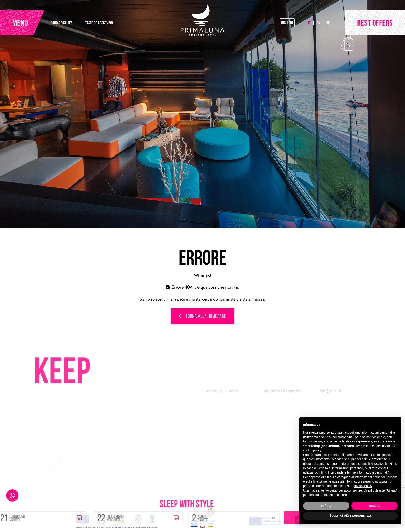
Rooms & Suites (237, 473)
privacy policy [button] (362, 486)
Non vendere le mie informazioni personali (357, 472)
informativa (278, 405)
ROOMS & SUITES (61, 22)
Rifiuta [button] (326, 506)
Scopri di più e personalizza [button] (350, 515)
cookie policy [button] (312, 450)
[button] (92, 497)
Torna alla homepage (202, 316)
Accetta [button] (374, 506)
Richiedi (287, 22)
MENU (20, 22)
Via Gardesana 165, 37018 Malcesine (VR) (142, 473)
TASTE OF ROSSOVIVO (99, 22)
